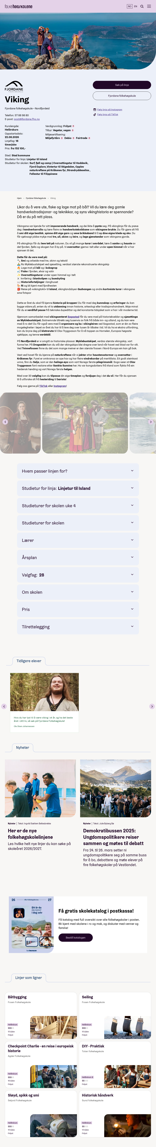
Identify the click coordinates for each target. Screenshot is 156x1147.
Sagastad (73, 316)
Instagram (60, 386)
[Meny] (149, 6)
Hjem (19, 198)
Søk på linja (122, 85)
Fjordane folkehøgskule (122, 95)
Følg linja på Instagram (107, 109)
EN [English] (135, 6)
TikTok (43, 386)
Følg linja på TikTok (105, 114)
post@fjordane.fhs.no (27, 119)
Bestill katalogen (75, 937)
